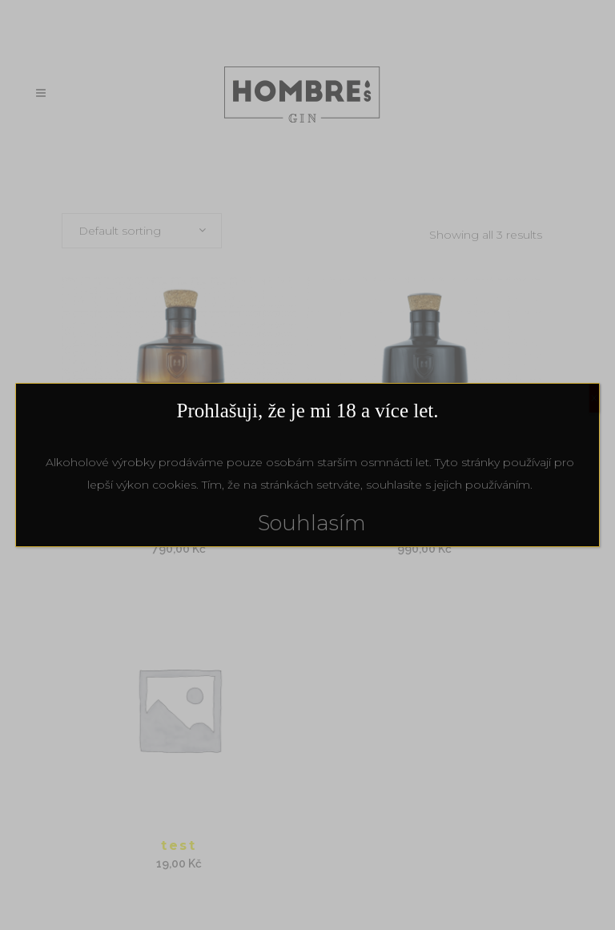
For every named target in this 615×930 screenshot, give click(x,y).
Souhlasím (312, 522)
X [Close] (594, 398)
